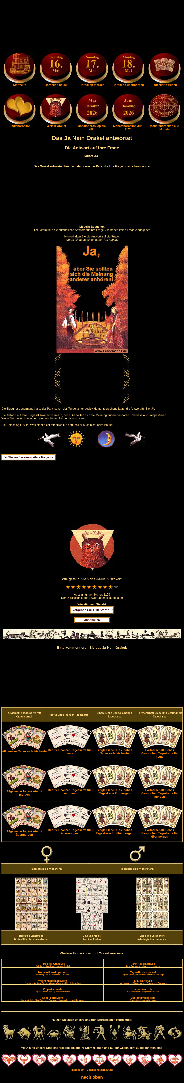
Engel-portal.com (52, 998)
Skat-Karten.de (143, 981)
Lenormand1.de (143, 990)
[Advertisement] (92, 26)
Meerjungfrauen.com (143, 998)
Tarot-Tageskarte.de (143, 964)
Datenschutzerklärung (100, 1069)
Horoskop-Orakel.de (53, 964)
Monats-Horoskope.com (52, 973)
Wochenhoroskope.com (53, 981)
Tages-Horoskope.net (143, 973)
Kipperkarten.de (52, 990)
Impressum (77, 1069)
